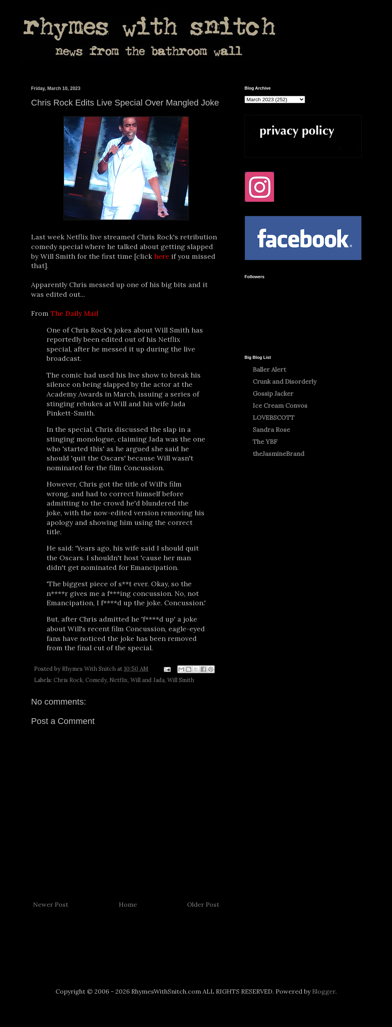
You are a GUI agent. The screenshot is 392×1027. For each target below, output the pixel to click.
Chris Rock (68, 680)
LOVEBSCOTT (274, 417)
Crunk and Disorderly (284, 381)
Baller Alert (269, 369)
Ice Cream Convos (280, 405)
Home (128, 904)
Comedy (96, 680)
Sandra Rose (271, 429)
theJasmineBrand (278, 453)
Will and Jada (147, 680)
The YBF (265, 441)
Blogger (323, 991)
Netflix (118, 680)
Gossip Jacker (273, 393)
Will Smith (180, 680)
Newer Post (50, 904)
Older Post (203, 904)
